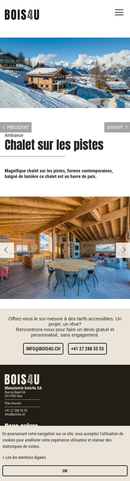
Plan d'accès (13, 403)
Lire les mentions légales (25, 457)
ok (65, 470)
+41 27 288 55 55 (87, 349)
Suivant (115, 127)
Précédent (18, 127)
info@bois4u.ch (43, 349)
